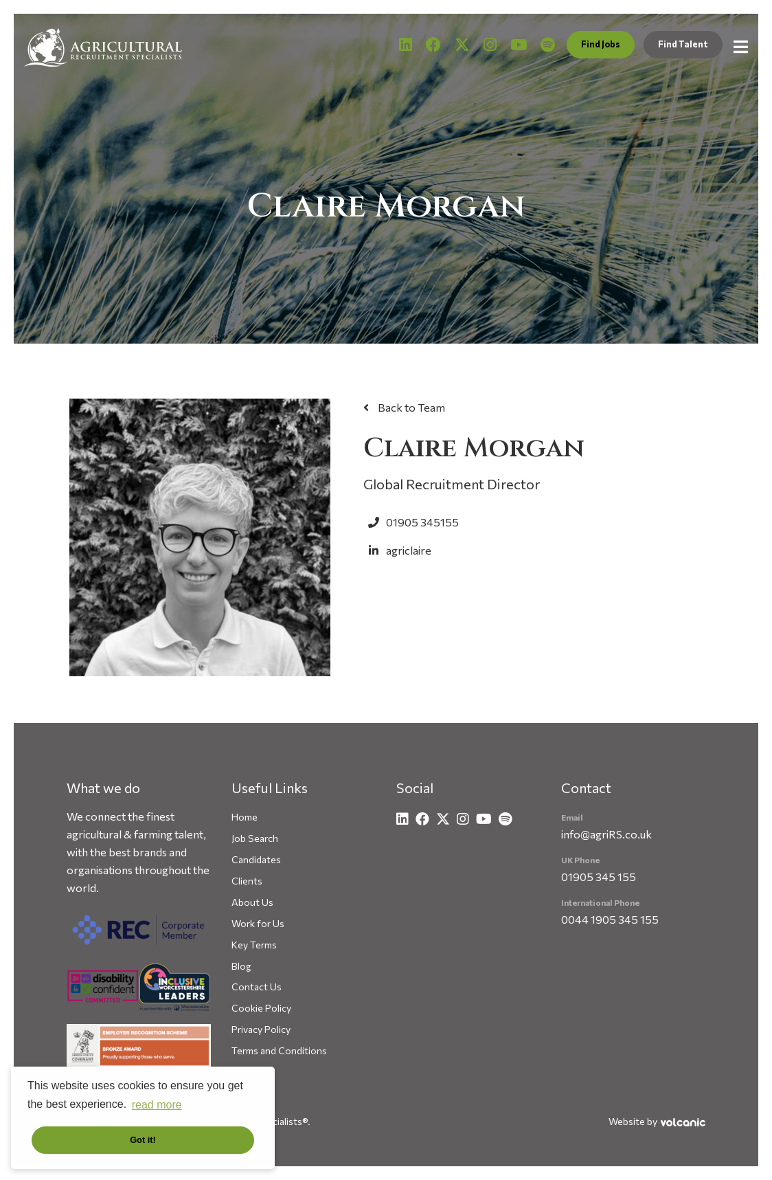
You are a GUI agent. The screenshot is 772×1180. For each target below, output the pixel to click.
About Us (252, 902)
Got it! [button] (143, 1140)
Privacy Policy (261, 1029)
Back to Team (410, 407)
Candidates (256, 859)
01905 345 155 (598, 876)
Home (244, 817)
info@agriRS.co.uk (606, 834)
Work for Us (257, 923)
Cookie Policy (261, 1008)
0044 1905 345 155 (610, 919)
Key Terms (254, 944)
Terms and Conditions (279, 1050)
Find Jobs (600, 43)
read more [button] (157, 1105)
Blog (241, 966)
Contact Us (256, 986)
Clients (246, 881)
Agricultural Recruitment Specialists (103, 47)
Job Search (254, 838)
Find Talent (683, 43)
